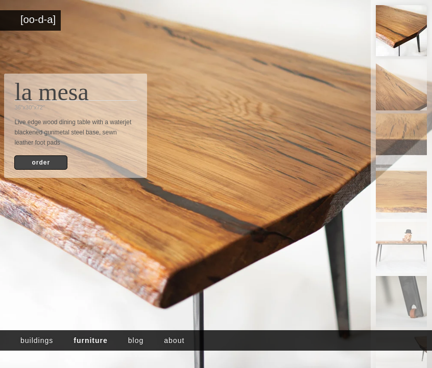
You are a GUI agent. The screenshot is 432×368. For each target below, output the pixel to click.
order (41, 162)
